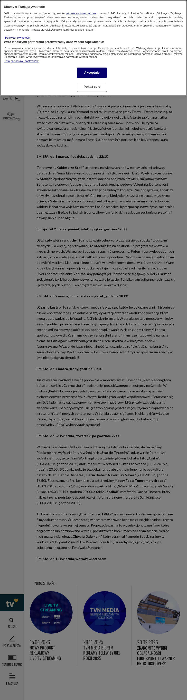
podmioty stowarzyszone (81, 13)
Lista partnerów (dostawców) (21, 61)
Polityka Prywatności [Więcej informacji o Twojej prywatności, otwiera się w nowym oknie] (17, 37)
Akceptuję (92, 72)
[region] (93, 48)
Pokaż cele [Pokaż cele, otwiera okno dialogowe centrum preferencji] (92, 86)
